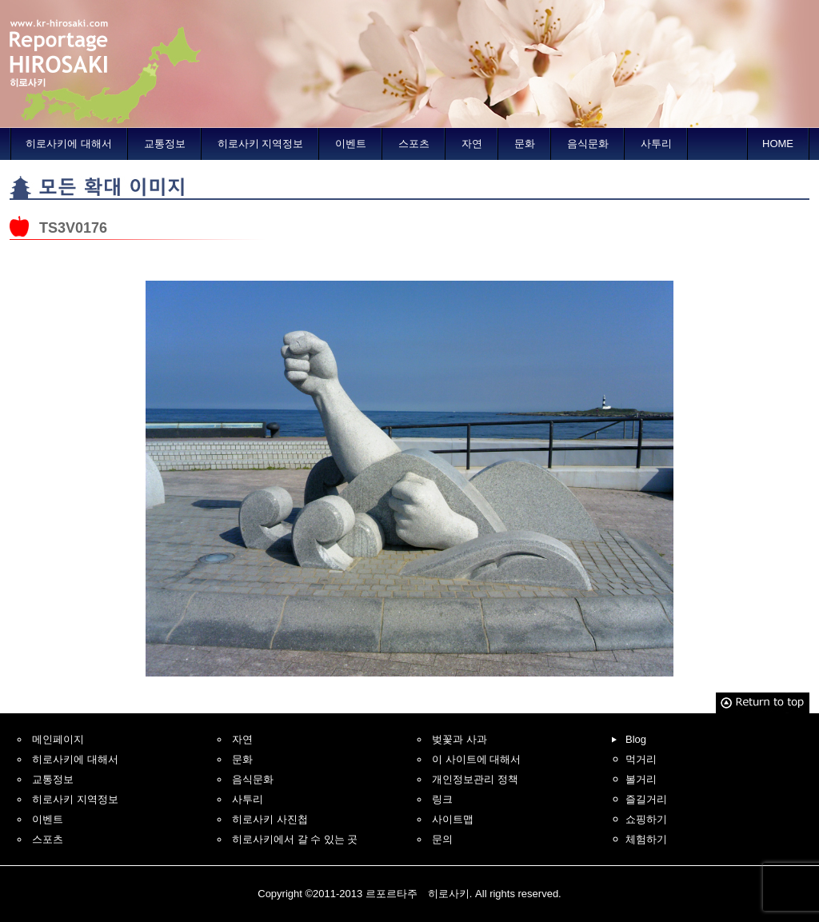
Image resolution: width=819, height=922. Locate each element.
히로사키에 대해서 (69, 144)
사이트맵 (452, 819)
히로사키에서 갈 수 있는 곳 (295, 839)
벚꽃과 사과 (459, 739)
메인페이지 (58, 739)
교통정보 (165, 144)
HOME (777, 144)
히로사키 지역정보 (261, 144)
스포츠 (413, 144)
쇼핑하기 (646, 819)
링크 (442, 799)
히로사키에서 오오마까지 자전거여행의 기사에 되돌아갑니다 (150, 255)
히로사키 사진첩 (270, 819)
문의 (442, 839)
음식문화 (588, 144)
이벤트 (350, 144)
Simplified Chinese (655, 10)
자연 (471, 144)
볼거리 (641, 779)
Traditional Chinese (717, 10)
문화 (524, 144)
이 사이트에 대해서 (476, 759)
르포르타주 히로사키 (106, 64)
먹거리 (641, 759)
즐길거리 (646, 799)
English (592, 10)
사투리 (656, 144)
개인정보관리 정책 (475, 779)
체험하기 (646, 839)
